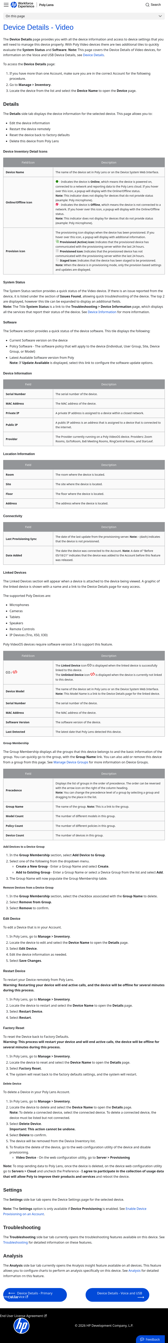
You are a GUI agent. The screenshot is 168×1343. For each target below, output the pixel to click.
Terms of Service (14, 1297)
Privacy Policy (12, 1278)
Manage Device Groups (71, 762)
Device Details (93, 55)
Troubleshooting (15, 1242)
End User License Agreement (23, 1316)
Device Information (102, 312)
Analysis (135, 1270)
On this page (15, 16)
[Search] (154, 4)
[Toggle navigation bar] (6, 5)
